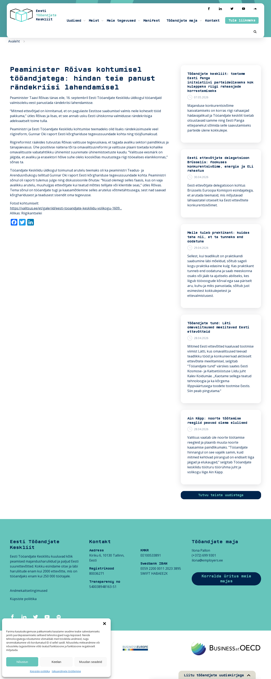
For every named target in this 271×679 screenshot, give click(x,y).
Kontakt (212, 21)
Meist (94, 21)
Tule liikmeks (241, 20)
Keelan (56, 662)
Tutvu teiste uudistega (221, 495)
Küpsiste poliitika (40, 671)
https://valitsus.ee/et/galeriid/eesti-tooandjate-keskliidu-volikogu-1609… (66, 208)
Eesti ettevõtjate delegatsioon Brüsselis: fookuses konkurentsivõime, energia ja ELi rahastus (220, 164)
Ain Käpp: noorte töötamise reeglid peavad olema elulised (217, 420)
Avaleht (14, 41)
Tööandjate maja (181, 21)
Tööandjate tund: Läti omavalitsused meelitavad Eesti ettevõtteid (218, 327)
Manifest (151, 21)
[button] (104, 623)
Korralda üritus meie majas (226, 578)
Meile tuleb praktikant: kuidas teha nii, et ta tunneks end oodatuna (218, 237)
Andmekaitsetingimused (28, 590)
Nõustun (22, 662)
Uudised (74, 21)
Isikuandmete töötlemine (66, 671)
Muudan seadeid (90, 662)
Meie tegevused (121, 21)
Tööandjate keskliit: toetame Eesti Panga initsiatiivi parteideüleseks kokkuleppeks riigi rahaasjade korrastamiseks (220, 82)
